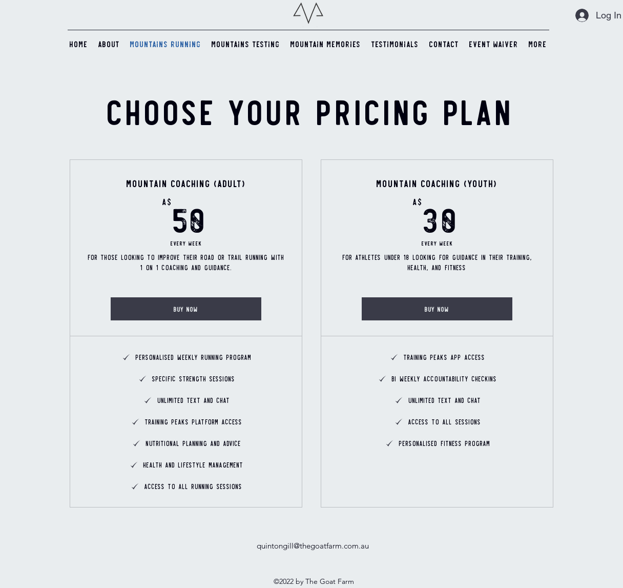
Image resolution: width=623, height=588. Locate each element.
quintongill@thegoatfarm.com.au (313, 546)
